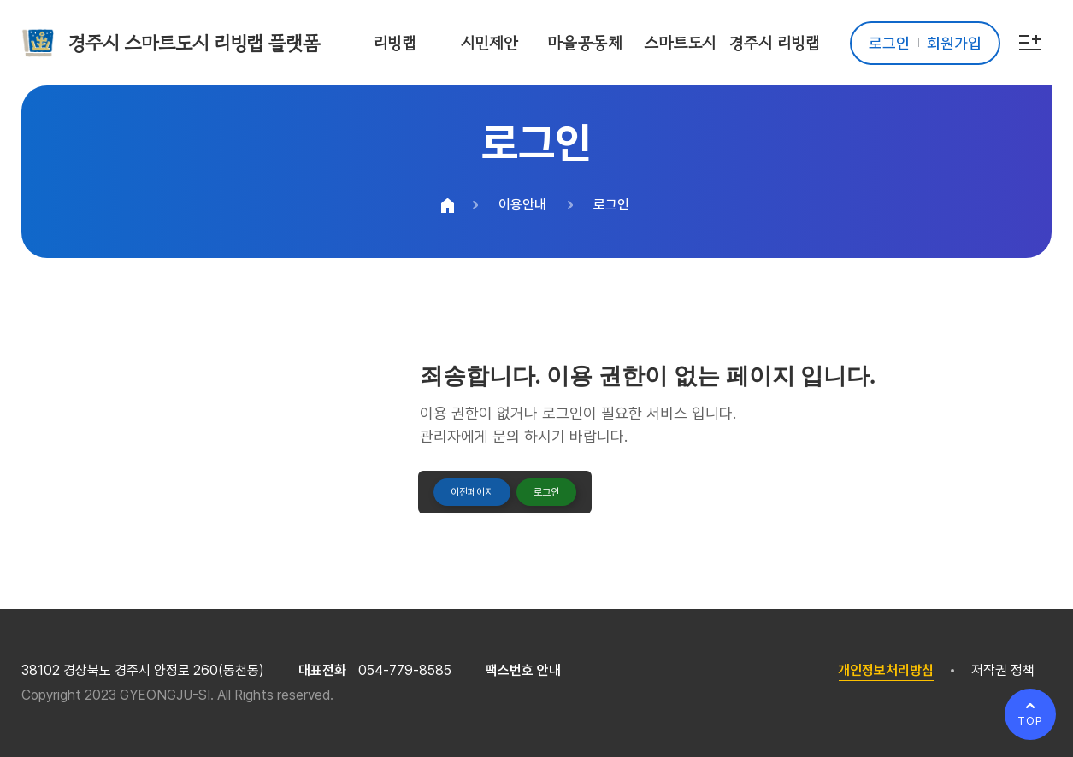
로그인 (611, 205)
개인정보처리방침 (886, 670)
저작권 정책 (1003, 670)
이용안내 (522, 205)
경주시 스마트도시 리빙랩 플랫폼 (194, 42)
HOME (447, 205)
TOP (1030, 720)
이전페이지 (472, 492)
